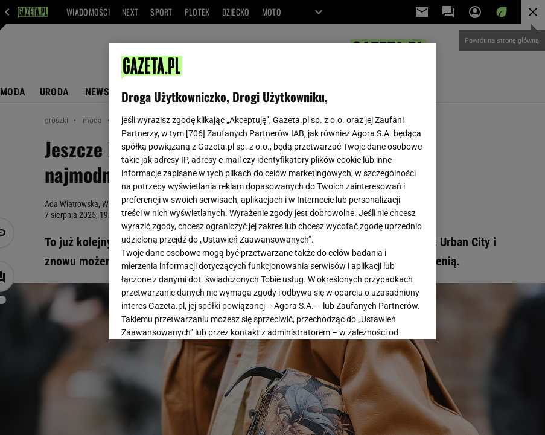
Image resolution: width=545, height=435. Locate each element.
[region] (272, 191)
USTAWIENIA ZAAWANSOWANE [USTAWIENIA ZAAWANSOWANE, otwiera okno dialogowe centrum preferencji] (200, 315)
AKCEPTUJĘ (383, 315)
